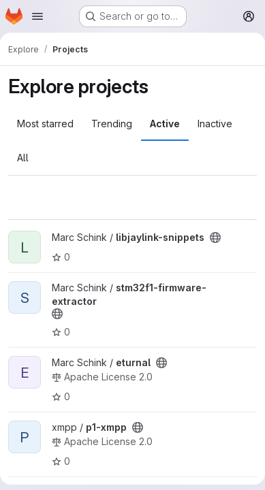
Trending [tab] (111, 123)
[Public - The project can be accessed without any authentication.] (215, 237)
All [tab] (23, 157)
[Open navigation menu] (37, 16)
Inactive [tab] (215, 123)
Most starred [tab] (45, 123)
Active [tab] (165, 123)
